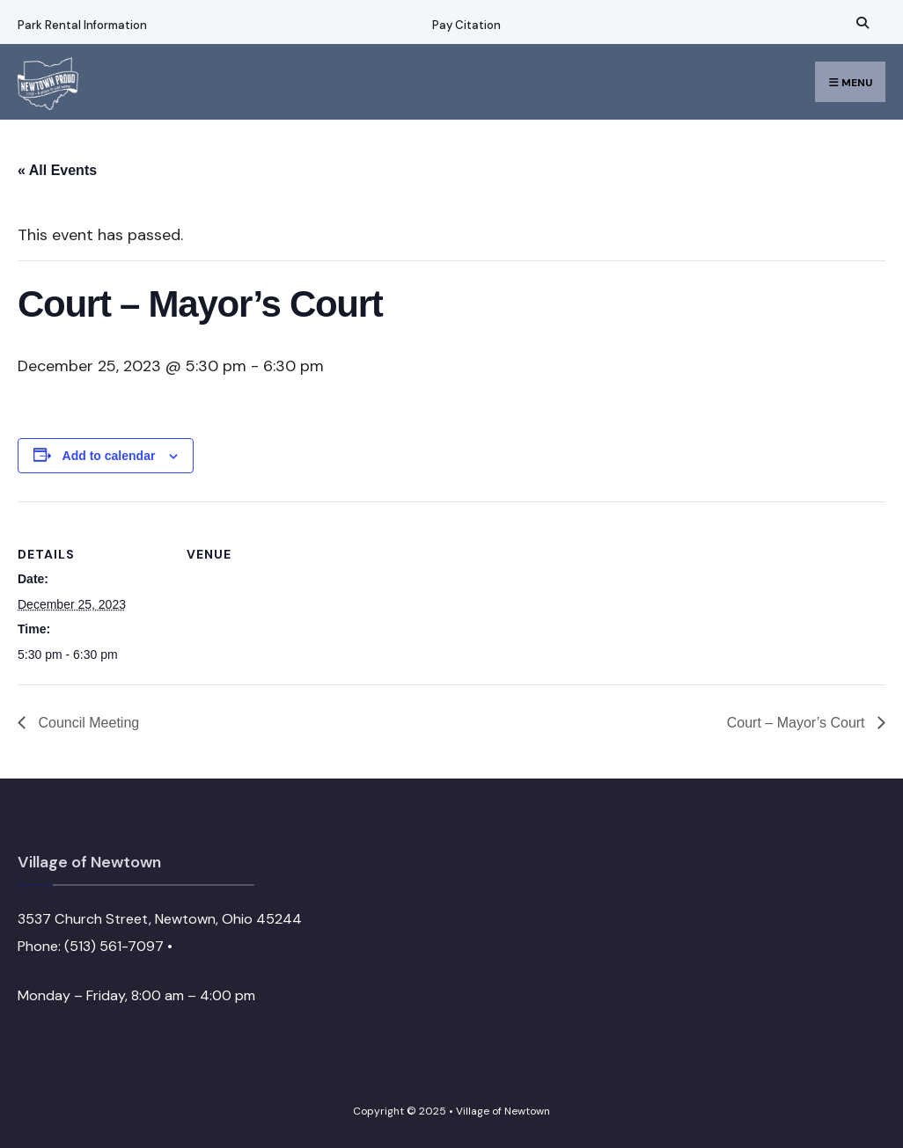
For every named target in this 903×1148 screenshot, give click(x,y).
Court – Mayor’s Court (798, 722)
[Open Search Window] (860, 22)
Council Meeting (86, 722)
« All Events (57, 170)
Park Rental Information (82, 25)
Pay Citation (466, 25)
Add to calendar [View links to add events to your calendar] (109, 456)
